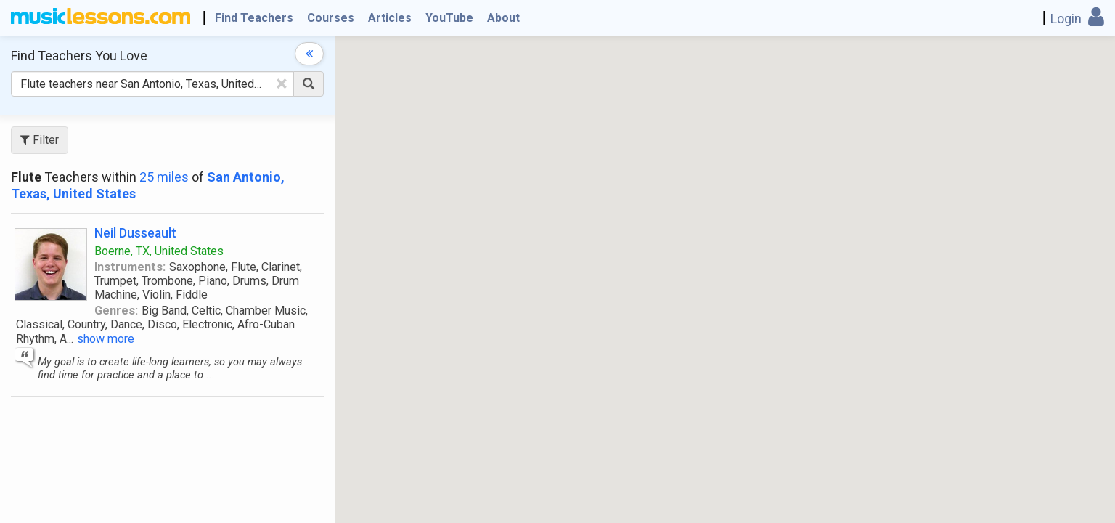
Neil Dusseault (135, 232)
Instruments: (130, 267)
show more (105, 339)
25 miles (164, 177)
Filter (39, 140)
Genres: (116, 310)
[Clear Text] (281, 83)
